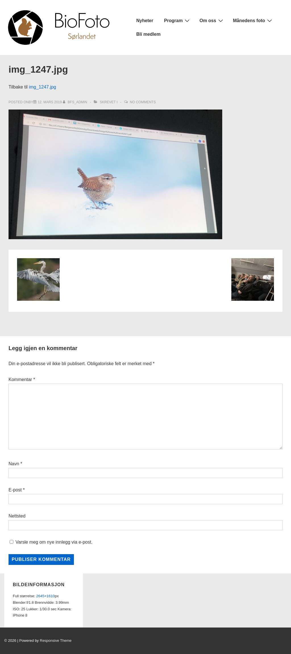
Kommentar (22, 379)
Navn (14, 463)
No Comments (143, 102)
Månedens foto (253, 20)
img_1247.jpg (42, 87)
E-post (15, 489)
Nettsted (17, 516)
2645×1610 (45, 596)
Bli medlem (148, 34)
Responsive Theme (56, 640)
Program (177, 20)
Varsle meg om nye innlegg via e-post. (53, 542)
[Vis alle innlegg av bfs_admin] (75, 102)
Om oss (212, 20)
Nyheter (144, 20)
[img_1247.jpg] (50, 102)
